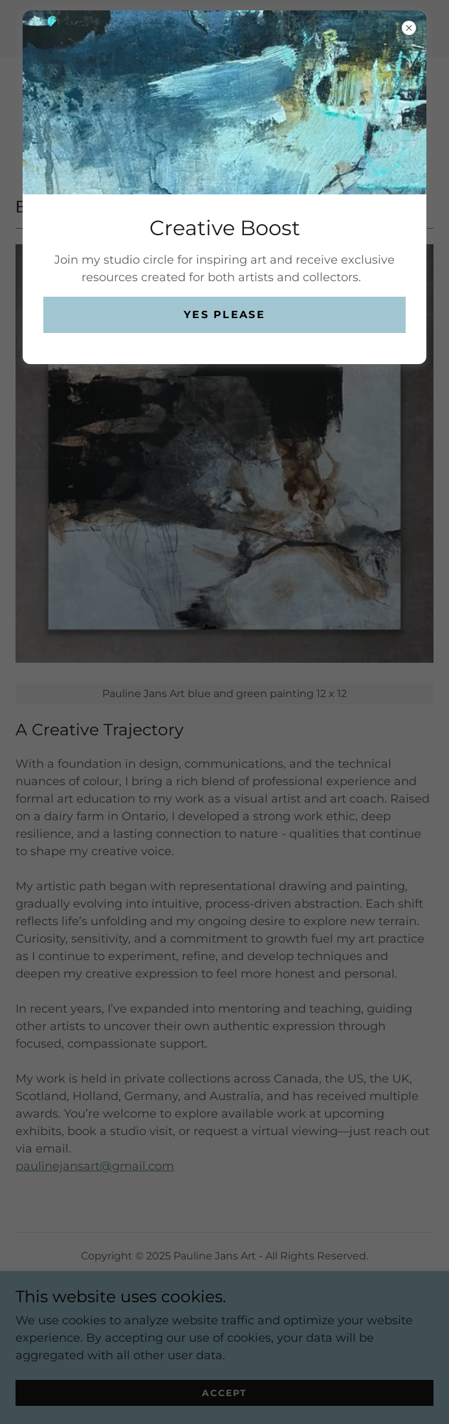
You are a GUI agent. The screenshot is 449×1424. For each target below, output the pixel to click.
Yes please (224, 314)
